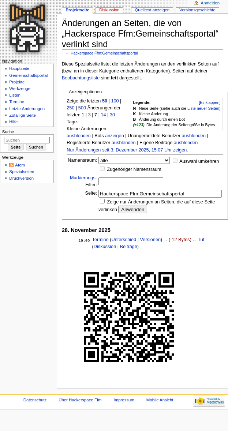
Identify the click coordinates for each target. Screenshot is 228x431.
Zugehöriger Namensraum (134, 169)
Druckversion (21, 178)
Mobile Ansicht (159, 400)
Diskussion (105, 246)
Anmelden (210, 3)
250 (70, 107)
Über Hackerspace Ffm (80, 400)
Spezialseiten (21, 171)
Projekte (17, 82)
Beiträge (128, 246)
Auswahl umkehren (199, 161)
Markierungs (83, 177)
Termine (100, 239)
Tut (201, 239)
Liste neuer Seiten (203, 108)
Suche (8, 132)
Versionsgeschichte (197, 10)
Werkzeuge (19, 88)
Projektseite (77, 10)
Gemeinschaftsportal (28, 75)
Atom (20, 165)
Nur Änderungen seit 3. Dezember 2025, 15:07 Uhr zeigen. (127, 150)
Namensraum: (82, 160)
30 (112, 114)
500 (82, 107)
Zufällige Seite (22, 115)
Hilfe (13, 122)
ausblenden (79, 135)
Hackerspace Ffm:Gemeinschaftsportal (104, 53)
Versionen (150, 239)
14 (103, 114)
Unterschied (123, 239)
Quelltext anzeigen (152, 10)
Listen (14, 95)
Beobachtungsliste (81, 77)
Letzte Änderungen (27, 108)
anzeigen (114, 135)
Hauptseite (19, 68)
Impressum (123, 400)
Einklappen (209, 102)
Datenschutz (35, 400)
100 (115, 101)
